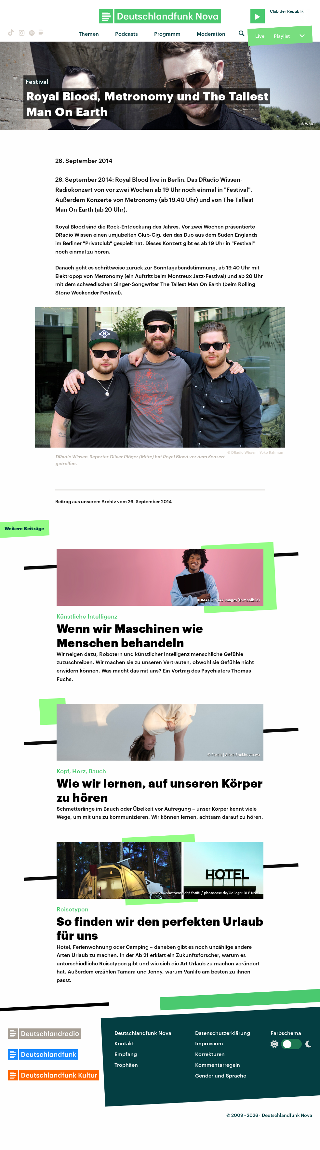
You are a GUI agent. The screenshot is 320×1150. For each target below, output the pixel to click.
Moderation (211, 34)
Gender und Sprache (220, 1075)
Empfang (125, 1054)
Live (259, 36)
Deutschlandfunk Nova (142, 1033)
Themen (89, 34)
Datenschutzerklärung (222, 1033)
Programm (167, 34)
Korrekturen (210, 1054)
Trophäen (126, 1065)
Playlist (282, 36)
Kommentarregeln (217, 1065)
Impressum (209, 1043)
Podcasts (126, 34)
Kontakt (124, 1043)
